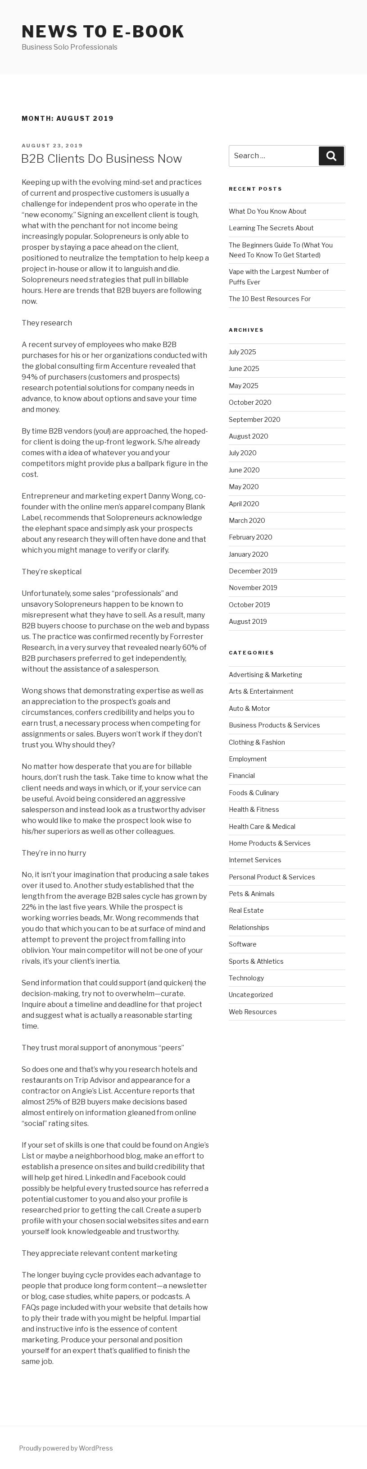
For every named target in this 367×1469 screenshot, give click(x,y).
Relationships (249, 927)
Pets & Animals (252, 893)
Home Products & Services (270, 843)
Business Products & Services (274, 725)
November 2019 (253, 587)
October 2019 (249, 605)
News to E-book (104, 31)
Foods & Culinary (254, 792)
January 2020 (248, 554)
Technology (246, 978)
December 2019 (253, 571)
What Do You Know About (268, 211)
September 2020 (255, 419)
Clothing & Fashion (257, 742)
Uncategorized (251, 994)
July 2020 (243, 453)
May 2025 (243, 385)
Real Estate (246, 910)
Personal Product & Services (272, 877)
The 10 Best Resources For (270, 298)
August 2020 (248, 436)
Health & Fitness (254, 809)
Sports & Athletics (256, 961)
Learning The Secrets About (271, 228)
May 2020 (244, 486)
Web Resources (253, 1012)
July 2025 (242, 352)
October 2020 (250, 402)
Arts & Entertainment (261, 691)
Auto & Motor (249, 708)
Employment (248, 759)
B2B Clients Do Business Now (101, 158)
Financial (242, 775)
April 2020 (244, 504)
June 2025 (244, 368)
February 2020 (250, 537)
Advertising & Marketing (265, 674)
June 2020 (244, 470)
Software (243, 944)
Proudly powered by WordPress (66, 1448)
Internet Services (255, 860)
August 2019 (248, 621)
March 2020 (247, 520)
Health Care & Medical (262, 826)
